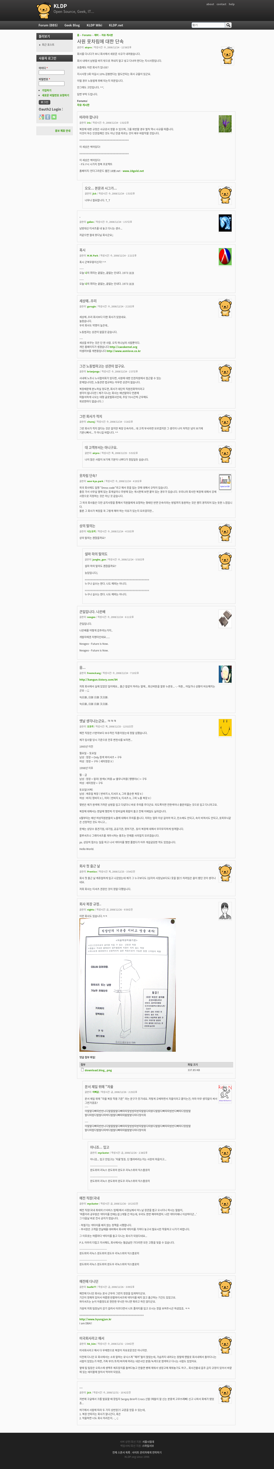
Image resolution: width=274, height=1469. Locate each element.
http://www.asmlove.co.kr (124, 351)
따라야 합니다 (88, 117)
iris (89, 122)
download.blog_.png (98, 1070)
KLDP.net (116, 25)
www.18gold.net (133, 171)
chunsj (91, 421)
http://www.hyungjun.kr (95, 1319)
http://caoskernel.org (123, 347)
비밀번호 (44, 79)
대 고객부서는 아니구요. (101, 447)
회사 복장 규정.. (90, 903)
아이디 (43, 68)
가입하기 (46, 90)
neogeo (91, 617)
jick (94, 193)
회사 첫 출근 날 (89, 865)
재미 (96, 35)
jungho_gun (99, 559)
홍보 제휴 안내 (62, 131)
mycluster (103, 1152)
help (232, 4)
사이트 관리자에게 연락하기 (147, 1452)
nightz (90, 909)
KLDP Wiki (94, 25)
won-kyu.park (95, 481)
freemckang (94, 673)
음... (82, 667)
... (81, 1386)
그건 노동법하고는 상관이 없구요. (102, 366)
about (210, 4)
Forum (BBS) (48, 25)
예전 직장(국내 (89, 1198)
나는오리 (91, 531)
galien (90, 221)
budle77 (91, 1286)
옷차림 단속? (88, 475)
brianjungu (93, 371)
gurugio (91, 306)
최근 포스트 (48, 45)
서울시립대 (148, 1442)
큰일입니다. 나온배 (92, 611)
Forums (86, 35)
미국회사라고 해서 (91, 1338)
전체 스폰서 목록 (121, 1452)
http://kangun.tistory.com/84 (98, 679)
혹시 (82, 249)
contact (221, 4)
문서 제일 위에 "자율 (99, 1086)
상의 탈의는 (87, 525)
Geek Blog (72, 25)
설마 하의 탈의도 (96, 553)
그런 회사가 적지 (90, 416)
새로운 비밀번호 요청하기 (55, 95)
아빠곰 (95, 1092)
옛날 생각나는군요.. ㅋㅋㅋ (97, 720)
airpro (88, 47)
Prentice (92, 871)
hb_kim (91, 1343)
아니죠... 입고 (99, 1147)
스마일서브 (148, 1446)
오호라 (90, 726)
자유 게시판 (107, 35)
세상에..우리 (88, 300)
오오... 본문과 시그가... (101, 188)
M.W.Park (92, 255)
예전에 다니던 (88, 1281)
